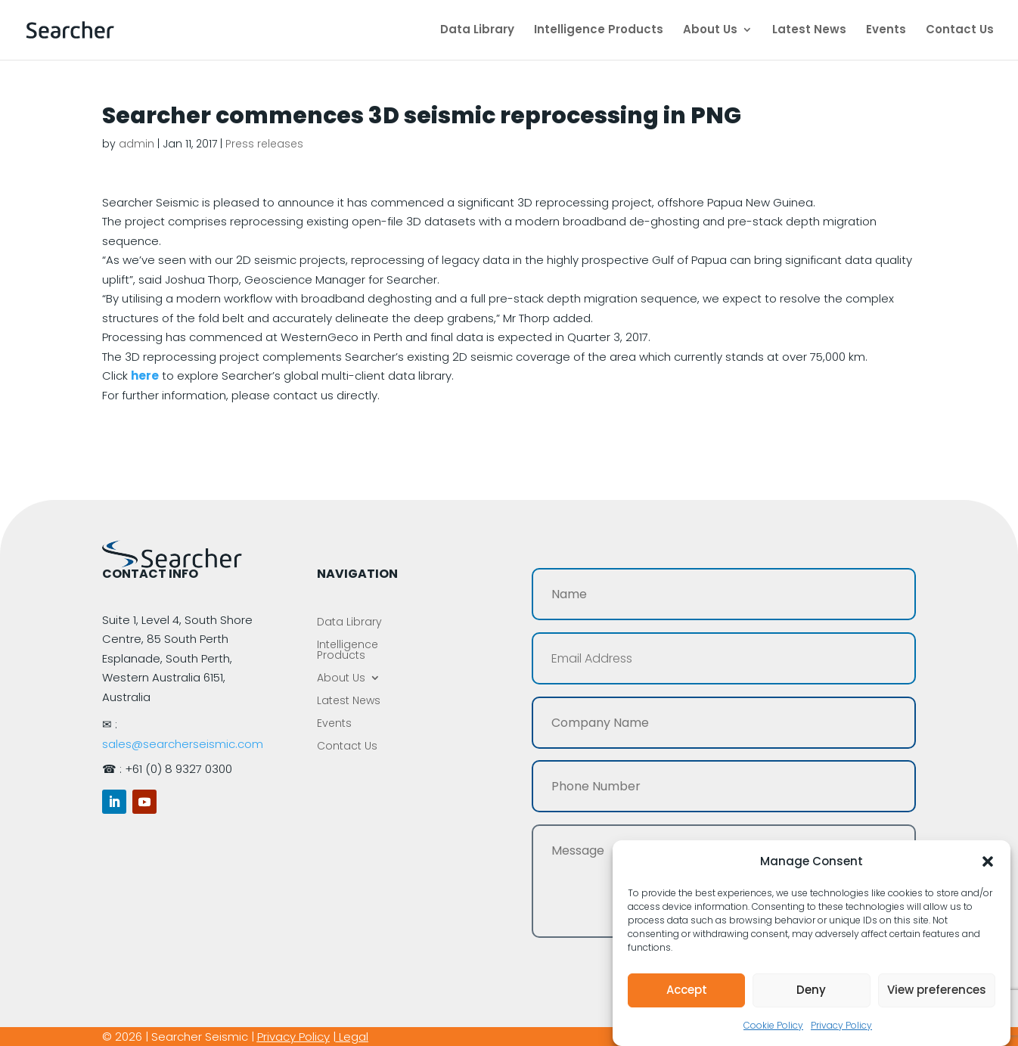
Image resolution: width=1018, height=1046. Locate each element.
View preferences (936, 990)
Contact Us (960, 31)
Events (886, 31)
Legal (353, 1036)
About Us (710, 31)
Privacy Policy (841, 1025)
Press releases (264, 143)
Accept (686, 990)
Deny (811, 990)
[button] (987, 861)
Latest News (809, 31)
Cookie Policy (773, 1025)
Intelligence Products (598, 31)
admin (136, 143)
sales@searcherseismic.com (182, 744)
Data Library (477, 31)
